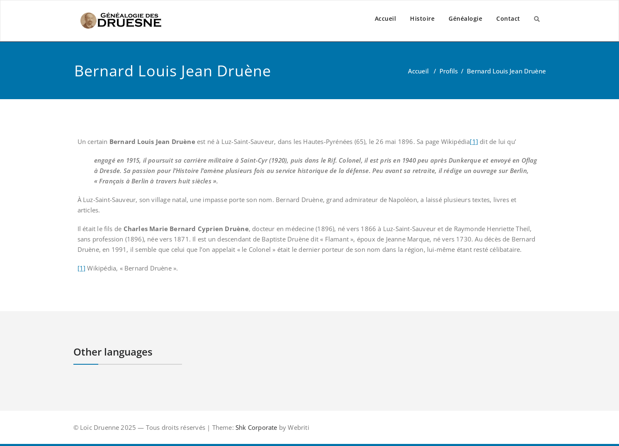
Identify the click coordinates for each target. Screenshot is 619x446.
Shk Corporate (255, 427)
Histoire (422, 18)
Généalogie (465, 18)
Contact (508, 18)
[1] (474, 141)
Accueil (385, 18)
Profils (448, 71)
